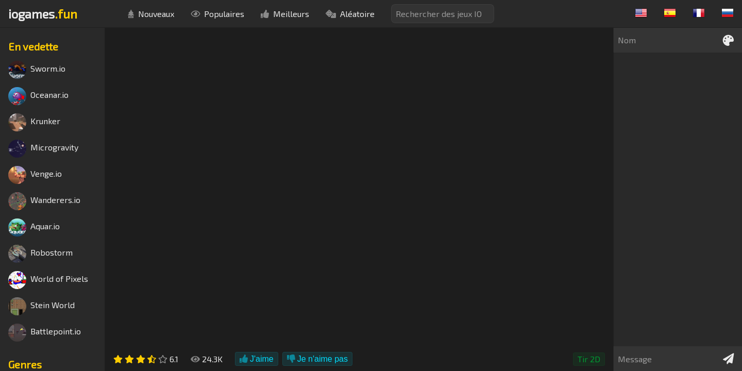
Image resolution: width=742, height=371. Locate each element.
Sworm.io (36, 70)
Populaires (217, 14)
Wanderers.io (44, 201)
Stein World (41, 306)
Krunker (34, 122)
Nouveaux (151, 14)
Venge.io (35, 175)
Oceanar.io (38, 96)
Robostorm (40, 254)
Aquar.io (34, 227)
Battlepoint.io (44, 333)
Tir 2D (589, 359)
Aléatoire (350, 14)
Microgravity (43, 149)
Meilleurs (285, 14)
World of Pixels (48, 280)
